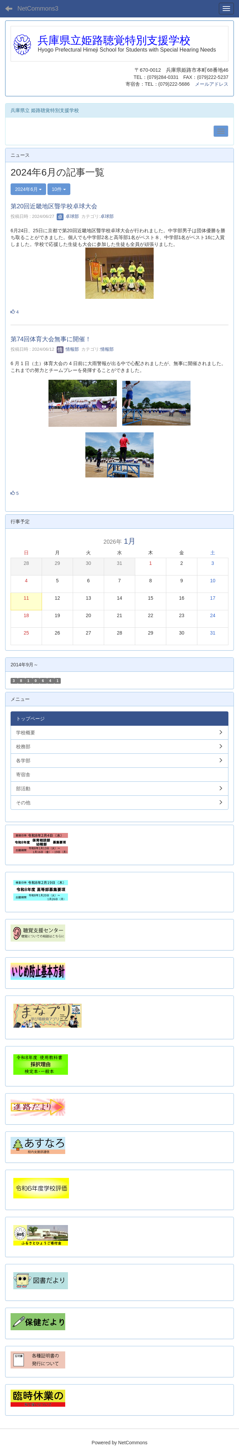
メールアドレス (211, 84)
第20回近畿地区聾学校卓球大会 (54, 206)
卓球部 (68, 216)
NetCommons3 (37, 8)
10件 (59, 189)
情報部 (68, 349)
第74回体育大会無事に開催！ (51, 339)
